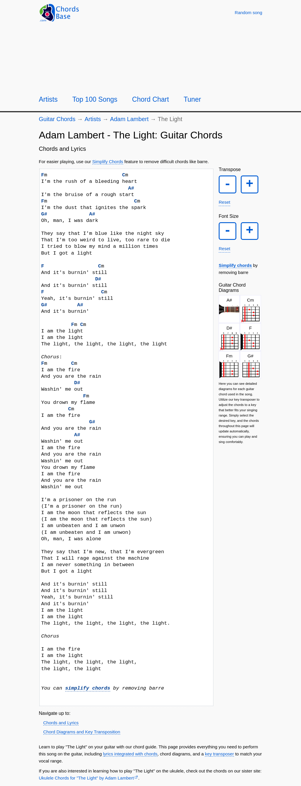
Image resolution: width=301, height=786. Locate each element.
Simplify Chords (107, 161)
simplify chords (87, 688)
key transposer (219, 753)
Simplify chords (235, 267)
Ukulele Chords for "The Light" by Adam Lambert (86, 777)
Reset (224, 203)
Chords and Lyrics (60, 722)
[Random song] (248, 12)
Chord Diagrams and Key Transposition (81, 731)
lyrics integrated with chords (130, 753)
